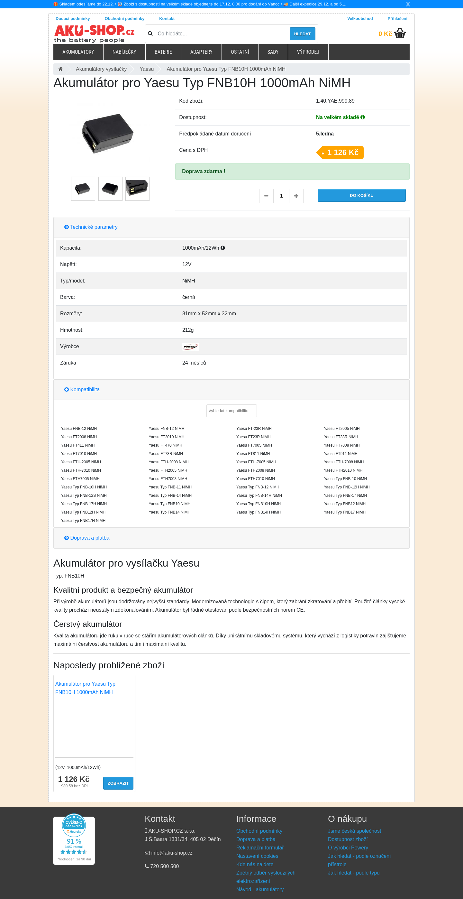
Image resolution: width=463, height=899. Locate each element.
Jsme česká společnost (354, 831)
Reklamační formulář (260, 847)
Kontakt (167, 18)
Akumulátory (78, 52)
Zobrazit (118, 783)
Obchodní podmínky (125, 18)
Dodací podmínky (73, 18)
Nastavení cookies (257, 856)
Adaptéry (201, 52)
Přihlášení (397, 18)
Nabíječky (124, 52)
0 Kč (385, 33)
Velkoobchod (360, 18)
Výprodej (308, 52)
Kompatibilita (82, 389)
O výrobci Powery (348, 847)
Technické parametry (91, 227)
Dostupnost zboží (348, 839)
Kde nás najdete (255, 864)
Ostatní (240, 52)
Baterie (163, 52)
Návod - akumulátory (260, 889)
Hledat (302, 34)
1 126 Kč (343, 152)
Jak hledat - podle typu (354, 873)
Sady (273, 52)
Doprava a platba (86, 538)
